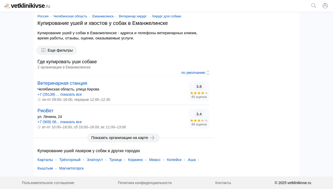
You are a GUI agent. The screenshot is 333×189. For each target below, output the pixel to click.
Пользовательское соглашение (48, 183)
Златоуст (95, 159)
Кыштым (45, 168)
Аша (192, 159)
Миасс (155, 159)
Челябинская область (70, 16)
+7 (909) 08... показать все (59, 122)
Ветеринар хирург (133, 16)
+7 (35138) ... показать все (59, 94)
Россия (43, 16)
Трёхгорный (70, 159)
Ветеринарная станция (62, 83)
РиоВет (45, 110)
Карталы (45, 159)
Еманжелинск (103, 16)
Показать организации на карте (123, 138)
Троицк (115, 159)
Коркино (135, 159)
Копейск (174, 159)
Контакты (223, 183)
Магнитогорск (71, 168)
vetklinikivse (27, 5)
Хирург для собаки (166, 16)
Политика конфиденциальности (145, 183)
